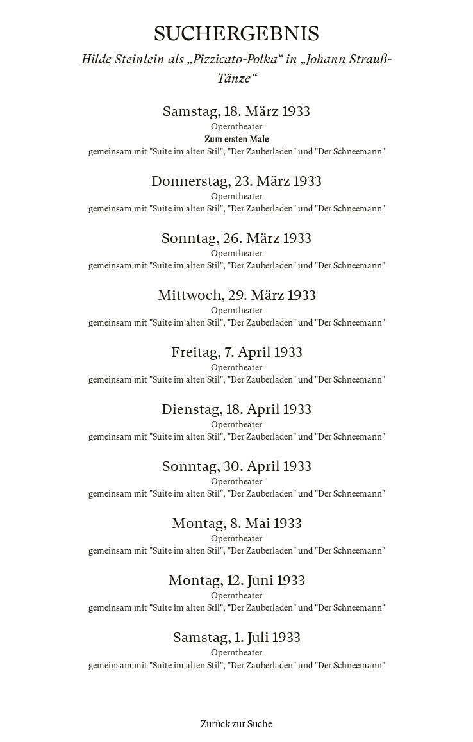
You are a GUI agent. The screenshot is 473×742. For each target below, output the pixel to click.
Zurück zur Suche (236, 724)
